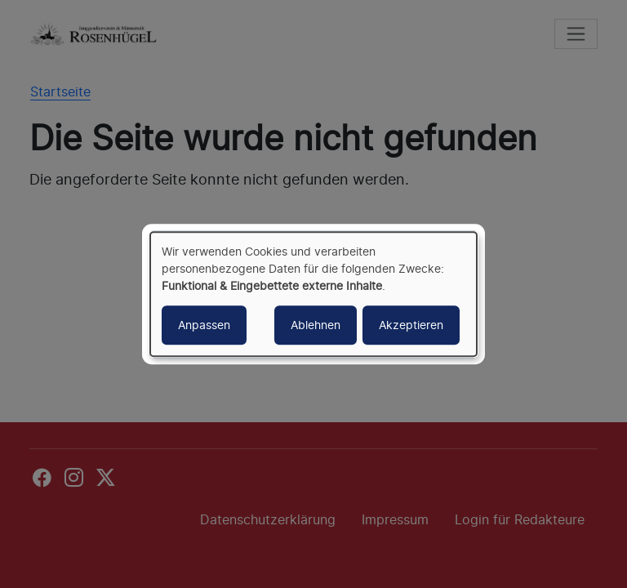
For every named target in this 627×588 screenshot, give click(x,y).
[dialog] (313, 294)
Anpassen (204, 325)
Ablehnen (315, 325)
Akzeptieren (411, 325)
